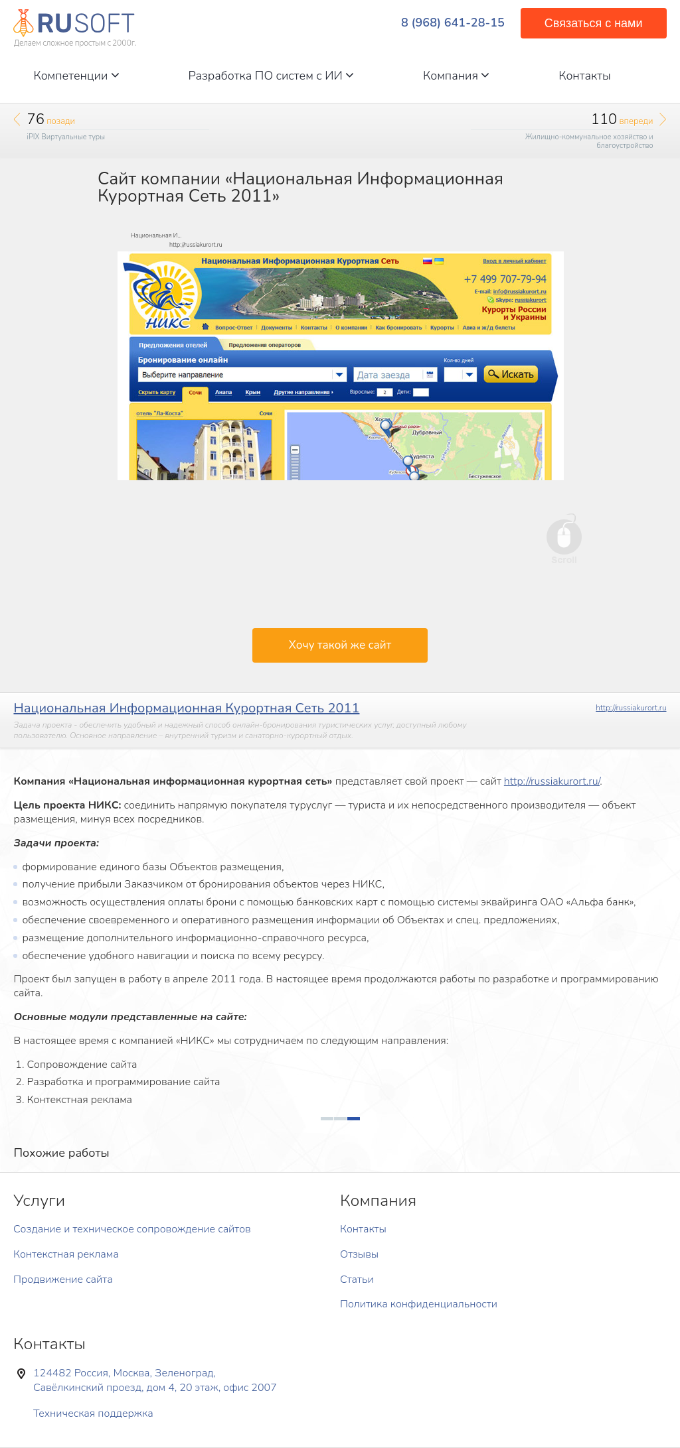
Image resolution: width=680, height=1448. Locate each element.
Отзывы (359, 1254)
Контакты (584, 76)
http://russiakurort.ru (631, 707)
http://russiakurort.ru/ (552, 781)
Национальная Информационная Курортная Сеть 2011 (186, 708)
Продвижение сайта (63, 1279)
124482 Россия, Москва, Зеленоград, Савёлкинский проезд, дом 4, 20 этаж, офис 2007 (155, 1380)
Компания (456, 76)
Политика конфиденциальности (418, 1304)
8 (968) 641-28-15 (453, 23)
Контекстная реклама (66, 1254)
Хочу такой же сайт (340, 645)
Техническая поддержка (93, 1413)
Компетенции (76, 76)
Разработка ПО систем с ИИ (272, 76)
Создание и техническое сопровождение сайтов (132, 1229)
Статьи (357, 1279)
